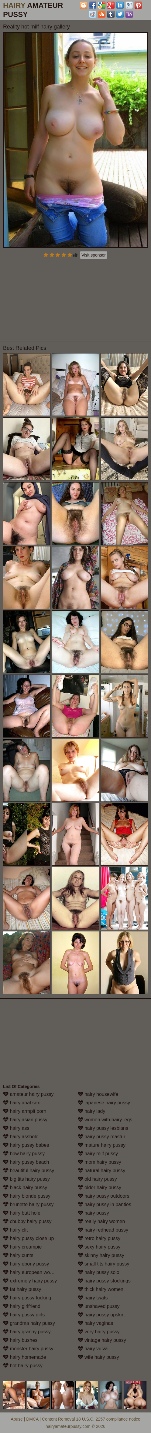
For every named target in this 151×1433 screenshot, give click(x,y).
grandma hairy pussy (29, 1323)
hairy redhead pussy (103, 1229)
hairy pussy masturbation (108, 1136)
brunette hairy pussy (28, 1204)
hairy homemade (24, 1357)
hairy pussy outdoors (103, 1196)
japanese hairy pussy (104, 1102)
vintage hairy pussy (102, 1340)
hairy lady (91, 1111)
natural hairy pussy (101, 1170)
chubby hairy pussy (27, 1221)
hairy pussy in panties (104, 1204)
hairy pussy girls (24, 1314)
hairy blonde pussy (26, 1196)
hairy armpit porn (24, 1111)
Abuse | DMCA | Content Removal (43, 1419)
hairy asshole (21, 1136)
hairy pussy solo (98, 1272)
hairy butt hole (21, 1213)
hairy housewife (98, 1094)
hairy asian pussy (25, 1119)
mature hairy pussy (102, 1145)
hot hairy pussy (23, 1365)
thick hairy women (101, 1289)
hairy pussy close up (28, 1238)
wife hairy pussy (98, 1357)
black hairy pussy (25, 1187)
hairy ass (16, 1128)
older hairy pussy (99, 1187)
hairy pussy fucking (27, 1297)
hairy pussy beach (26, 1162)
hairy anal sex (21, 1102)
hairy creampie (22, 1246)
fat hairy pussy (22, 1289)
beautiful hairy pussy (28, 1170)
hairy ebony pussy (26, 1263)
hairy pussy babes (26, 1145)
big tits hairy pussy (26, 1179)
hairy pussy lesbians (103, 1128)
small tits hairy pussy (103, 1263)
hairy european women (31, 1272)
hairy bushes (20, 1340)
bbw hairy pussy (24, 1153)
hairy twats (93, 1297)
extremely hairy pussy (30, 1280)
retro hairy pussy (99, 1238)
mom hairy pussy (99, 1162)
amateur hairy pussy (28, 1094)
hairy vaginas (95, 1323)
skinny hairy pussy (101, 1255)
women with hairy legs (105, 1119)
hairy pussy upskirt (101, 1314)
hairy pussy (93, 1213)
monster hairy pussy (28, 1348)
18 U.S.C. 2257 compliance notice (108, 1419)
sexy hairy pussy (99, 1246)
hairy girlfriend (21, 1306)
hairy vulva (93, 1348)
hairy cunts (18, 1255)
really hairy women (101, 1221)
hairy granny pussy (27, 1331)
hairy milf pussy (98, 1153)
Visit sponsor (93, 255)
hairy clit (15, 1229)
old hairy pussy (97, 1179)
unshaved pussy (99, 1306)
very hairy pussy (99, 1331)
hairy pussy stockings (104, 1280)
